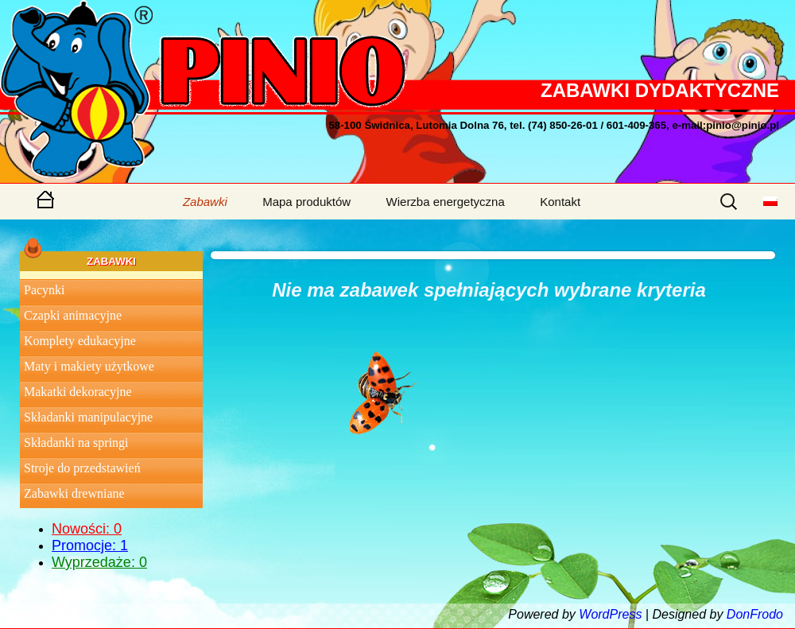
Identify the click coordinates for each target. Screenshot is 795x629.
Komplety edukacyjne (80, 341)
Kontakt (560, 201)
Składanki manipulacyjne (88, 417)
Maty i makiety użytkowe (89, 366)
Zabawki (205, 201)
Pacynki (44, 290)
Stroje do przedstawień (82, 468)
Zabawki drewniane (74, 493)
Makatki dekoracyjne (78, 391)
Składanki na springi (76, 442)
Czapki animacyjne (73, 315)
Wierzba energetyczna (445, 201)
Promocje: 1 (90, 545)
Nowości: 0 (87, 529)
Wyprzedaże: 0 (99, 562)
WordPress (610, 614)
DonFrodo (755, 614)
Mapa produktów (306, 201)
